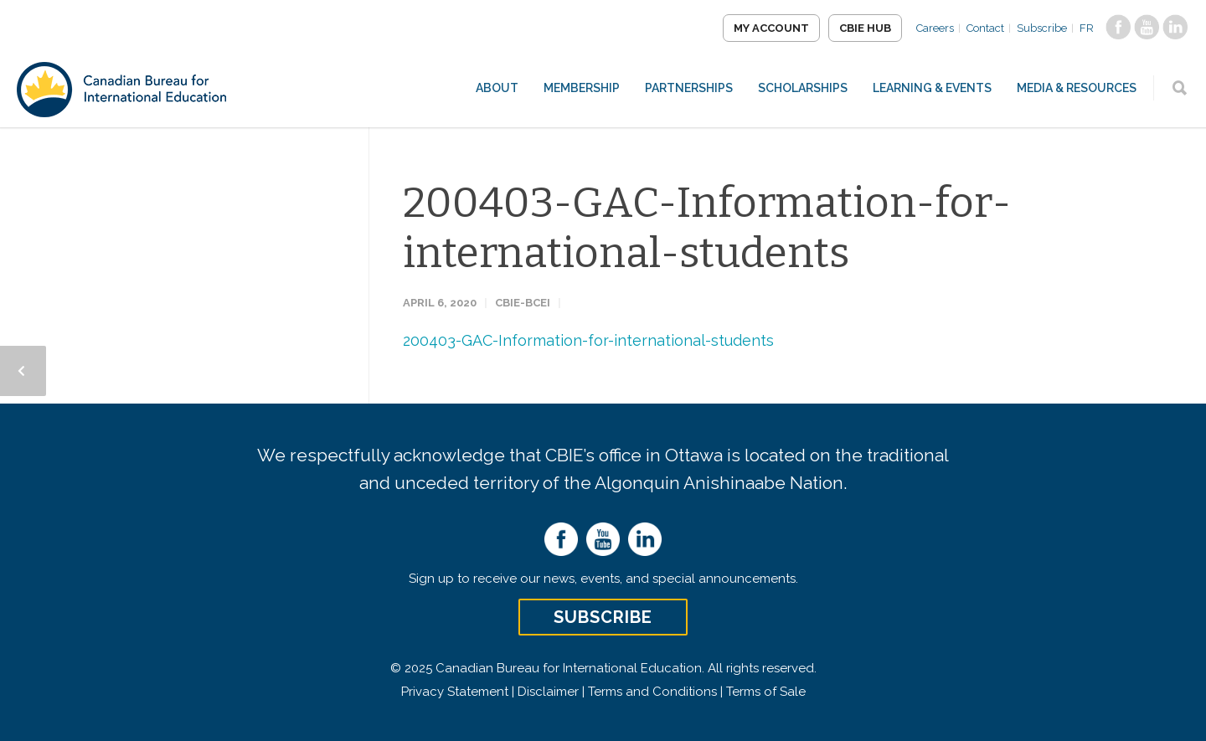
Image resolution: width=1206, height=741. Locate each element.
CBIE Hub (865, 28)
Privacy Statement (454, 691)
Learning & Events (932, 88)
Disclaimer (548, 691)
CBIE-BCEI (522, 302)
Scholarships (803, 88)
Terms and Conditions (652, 691)
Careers (935, 28)
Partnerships (689, 88)
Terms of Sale (766, 691)
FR (1087, 28)
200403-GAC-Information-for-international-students (707, 228)
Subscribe (1042, 28)
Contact (985, 28)
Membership (582, 88)
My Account (771, 28)
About (497, 88)
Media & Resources (1076, 88)
